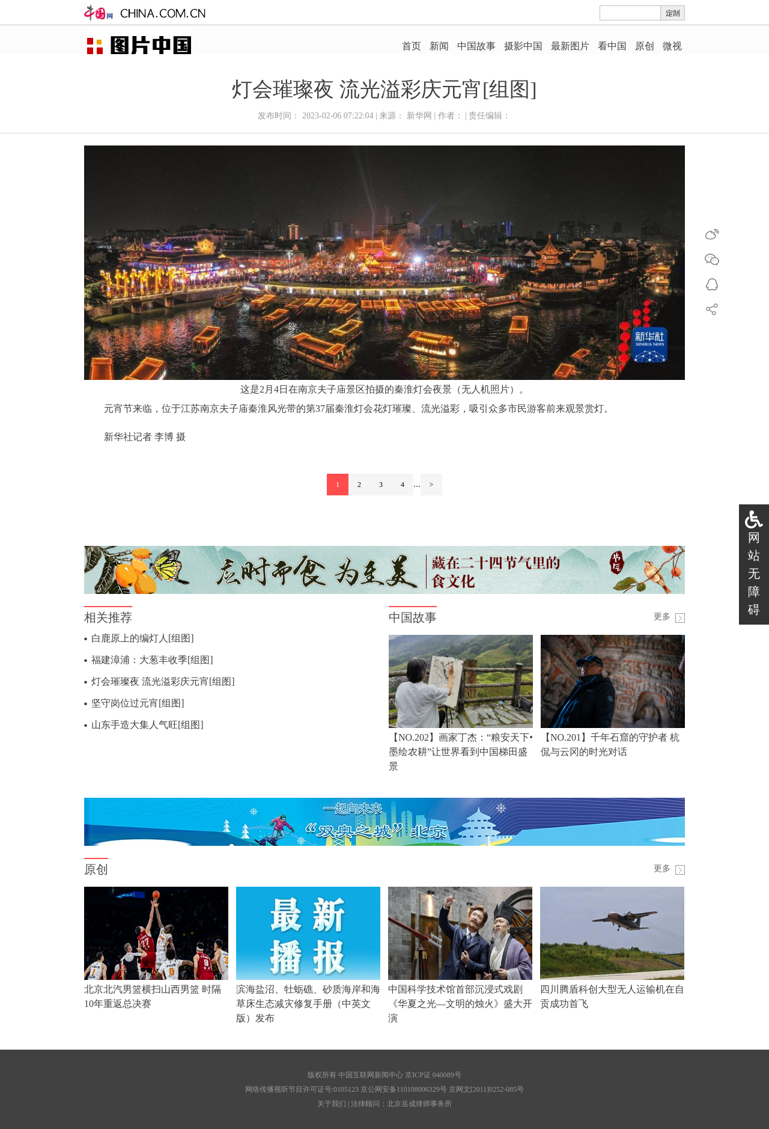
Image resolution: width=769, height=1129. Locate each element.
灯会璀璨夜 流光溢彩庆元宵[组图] (163, 681)
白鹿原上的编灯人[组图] (142, 638)
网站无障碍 (754, 573)
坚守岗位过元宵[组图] (137, 703)
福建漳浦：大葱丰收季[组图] (152, 660)
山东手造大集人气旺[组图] (147, 725)
